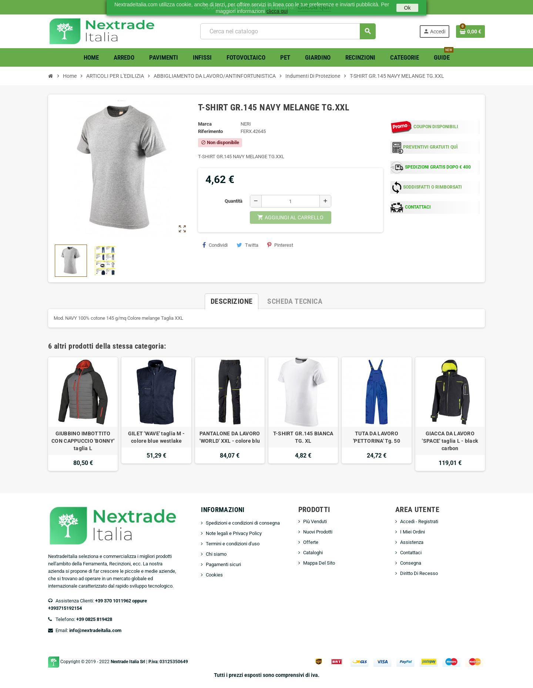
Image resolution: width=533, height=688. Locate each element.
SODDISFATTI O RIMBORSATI (432, 187)
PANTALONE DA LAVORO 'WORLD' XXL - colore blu (230, 437)
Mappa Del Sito (319, 563)
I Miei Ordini (412, 532)
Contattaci (411, 552)
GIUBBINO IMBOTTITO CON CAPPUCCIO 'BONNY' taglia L (82, 441)
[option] (83, 414)
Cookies (214, 575)
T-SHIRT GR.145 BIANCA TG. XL (303, 437)
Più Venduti (315, 521)
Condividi (215, 245)
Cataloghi (313, 552)
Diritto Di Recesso (419, 573)
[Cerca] (287, 31)
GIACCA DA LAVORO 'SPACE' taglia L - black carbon (450, 441)
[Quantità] (290, 201)
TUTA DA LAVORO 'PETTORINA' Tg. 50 (376, 437)
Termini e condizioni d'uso (232, 543)
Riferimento (210, 131)
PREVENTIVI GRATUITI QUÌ (430, 147)
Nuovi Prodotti (317, 532)
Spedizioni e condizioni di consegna (243, 523)
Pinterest (280, 245)
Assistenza (411, 542)
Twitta (247, 245)
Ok (407, 8)
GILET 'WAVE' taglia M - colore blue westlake (156, 437)
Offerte (310, 542)
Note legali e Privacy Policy (234, 533)
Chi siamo (216, 554)
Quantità (233, 201)
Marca (205, 124)
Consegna (410, 563)
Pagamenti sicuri (223, 564)
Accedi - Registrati (419, 521)
